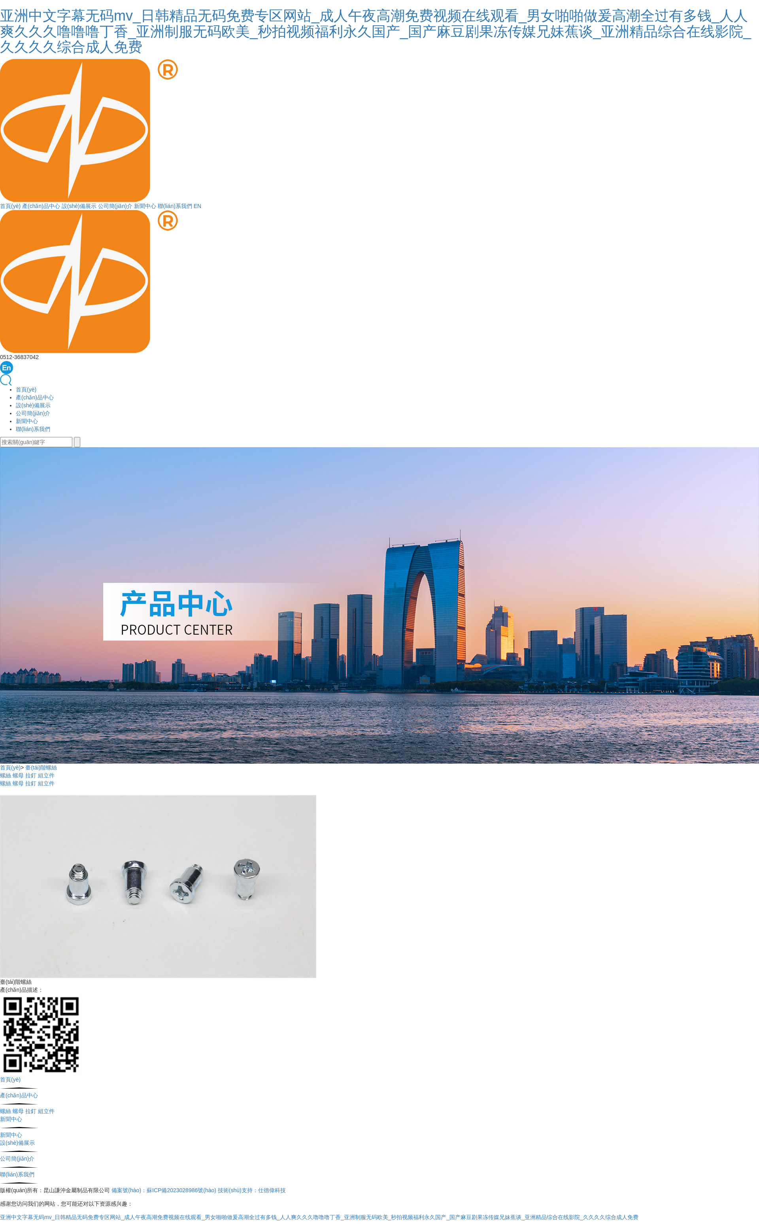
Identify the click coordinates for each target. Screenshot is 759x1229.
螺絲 (5, 775)
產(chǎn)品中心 (41, 206)
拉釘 (30, 775)
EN (197, 206)
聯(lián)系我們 (175, 206)
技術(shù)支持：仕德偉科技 (252, 1190)
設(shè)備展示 (79, 206)
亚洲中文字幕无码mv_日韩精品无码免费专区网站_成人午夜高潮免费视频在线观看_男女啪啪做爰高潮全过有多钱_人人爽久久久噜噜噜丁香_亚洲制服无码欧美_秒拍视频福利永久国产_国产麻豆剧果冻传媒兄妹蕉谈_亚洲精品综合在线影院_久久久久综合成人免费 (375, 31)
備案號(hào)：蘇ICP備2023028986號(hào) (163, 1190)
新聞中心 (145, 206)
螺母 (18, 775)
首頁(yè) (10, 206)
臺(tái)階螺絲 (41, 767)
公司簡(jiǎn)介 (115, 206)
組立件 (46, 775)
